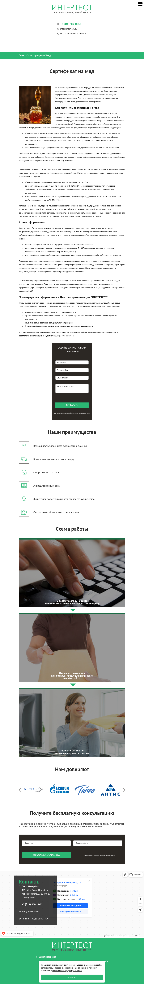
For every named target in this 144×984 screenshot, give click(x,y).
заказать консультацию (46, 855)
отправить (72, 405)
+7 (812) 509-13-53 (70, 24)
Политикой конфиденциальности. (67, 970)
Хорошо (72, 977)
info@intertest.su (68, 28)
